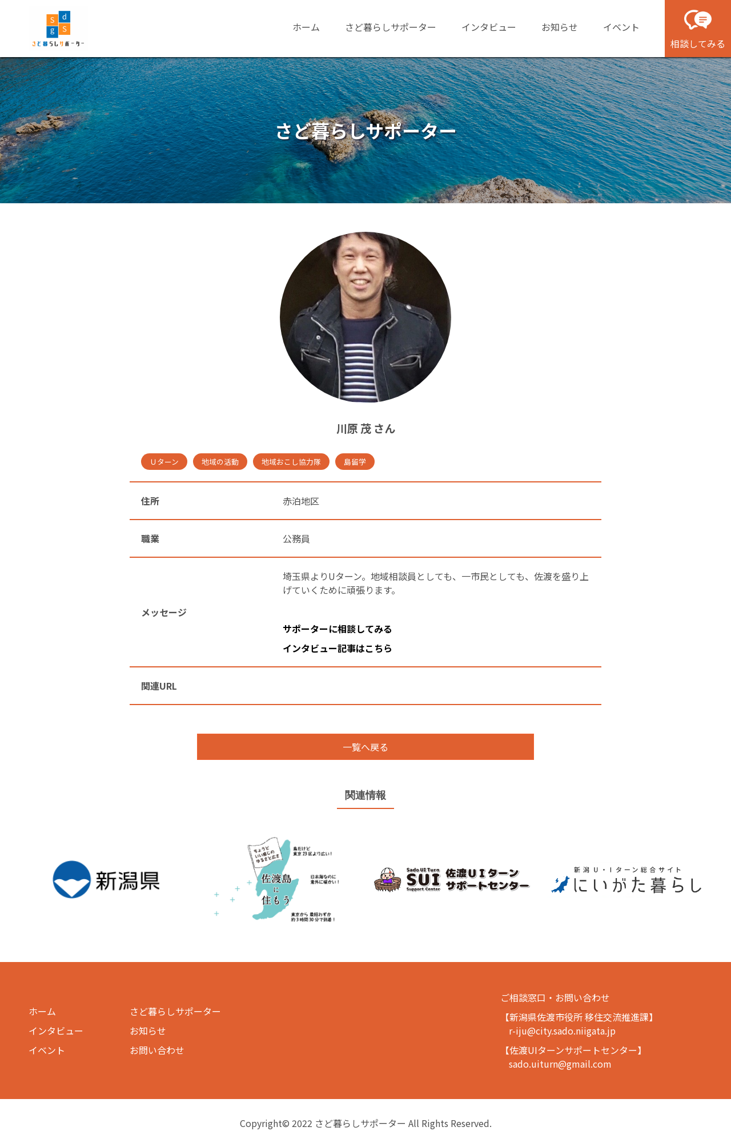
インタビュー (488, 27)
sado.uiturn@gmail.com (560, 1063)
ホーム (306, 27)
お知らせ (559, 27)
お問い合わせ (157, 1050)
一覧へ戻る (365, 747)
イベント (621, 27)
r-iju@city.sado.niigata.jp (562, 1030)
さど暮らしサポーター (390, 27)
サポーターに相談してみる (337, 628)
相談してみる (697, 28)
